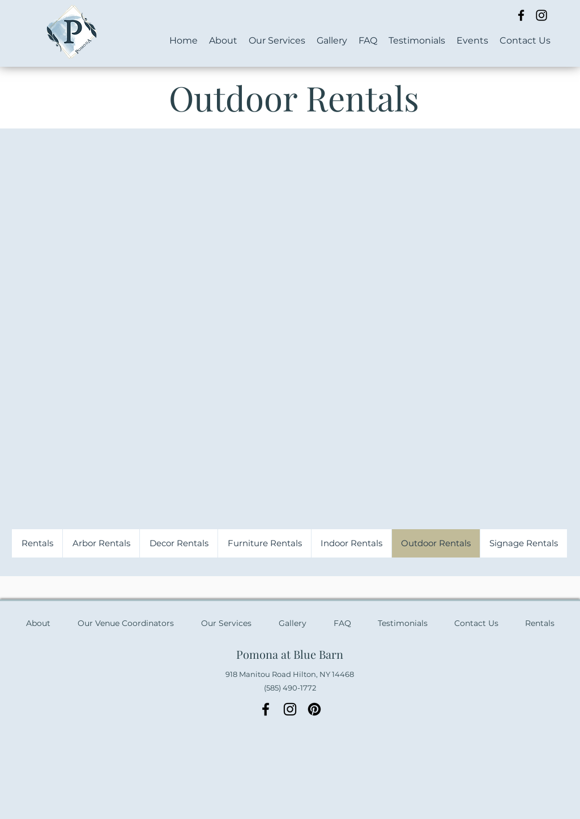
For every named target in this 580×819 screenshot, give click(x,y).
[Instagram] (541, 15)
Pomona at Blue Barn (289, 654)
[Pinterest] (314, 709)
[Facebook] (521, 15)
